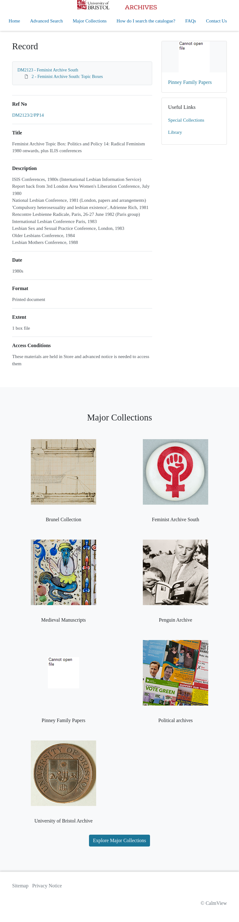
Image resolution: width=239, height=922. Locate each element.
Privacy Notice (47, 885)
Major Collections (90, 20)
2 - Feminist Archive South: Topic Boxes (67, 76)
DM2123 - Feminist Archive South (47, 70)
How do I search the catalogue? (146, 20)
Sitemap (20, 885)
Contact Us (216, 20)
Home (14, 20)
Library (175, 132)
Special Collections (186, 120)
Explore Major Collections (119, 840)
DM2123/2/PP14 (28, 115)
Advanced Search (46, 20)
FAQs (190, 20)
